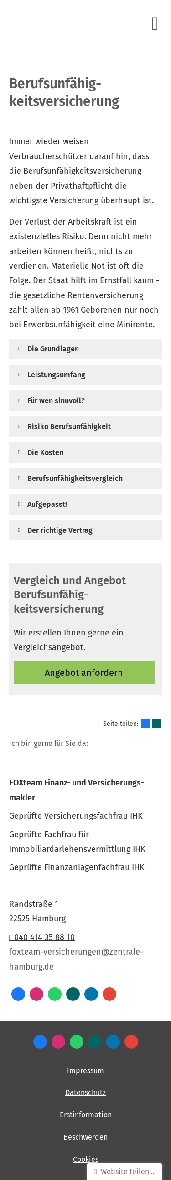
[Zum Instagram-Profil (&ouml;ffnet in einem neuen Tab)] (36, 994)
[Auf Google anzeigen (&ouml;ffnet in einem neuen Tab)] (109, 994)
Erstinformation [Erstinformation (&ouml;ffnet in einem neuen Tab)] (86, 1114)
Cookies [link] (85, 1159)
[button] (53, 349)
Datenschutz (85, 1092)
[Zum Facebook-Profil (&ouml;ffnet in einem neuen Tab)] (18, 994)
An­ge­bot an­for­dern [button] (84, 672)
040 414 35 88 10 (42, 937)
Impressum (85, 1070)
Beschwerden (85, 1137)
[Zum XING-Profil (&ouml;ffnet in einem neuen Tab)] (73, 994)
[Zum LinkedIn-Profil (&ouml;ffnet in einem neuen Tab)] (91, 994)
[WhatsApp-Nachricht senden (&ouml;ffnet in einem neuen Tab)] (55, 994)
